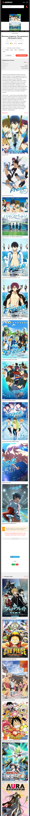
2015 (27, 62)
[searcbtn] (3, 6)
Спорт (4, 51)
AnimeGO (8, 2)
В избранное (8, 55)
